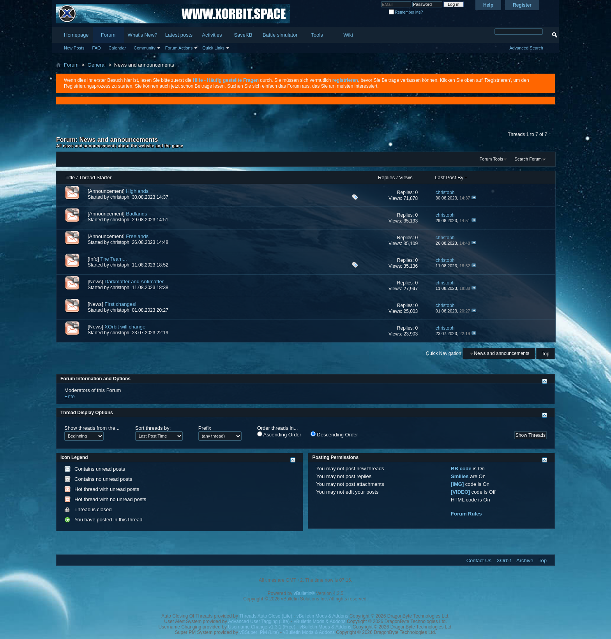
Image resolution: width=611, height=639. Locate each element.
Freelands (137, 236)
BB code (461, 468)
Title (70, 177)
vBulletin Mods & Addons (322, 616)
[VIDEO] (460, 492)
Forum (108, 35)
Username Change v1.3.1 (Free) (261, 627)
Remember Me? (406, 12)
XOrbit (504, 560)
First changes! (120, 304)
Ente (69, 396)
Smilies (460, 476)
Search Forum (528, 159)
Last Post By (451, 177)
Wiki (348, 35)
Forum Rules (466, 514)
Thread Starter (95, 177)
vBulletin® (304, 593)
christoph (119, 197)
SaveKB (243, 35)
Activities (212, 35)
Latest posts (178, 35)
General (97, 65)
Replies (386, 177)
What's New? (142, 35)
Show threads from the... (92, 428)
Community (144, 48)
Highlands (137, 191)
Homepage (76, 35)
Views (405, 177)
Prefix (204, 428)
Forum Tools (491, 159)
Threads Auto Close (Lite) (265, 616)
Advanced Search (526, 48)
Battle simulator (280, 35)
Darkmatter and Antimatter (134, 281)
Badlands (136, 214)
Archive (524, 560)
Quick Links (213, 48)
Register (522, 5)
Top (545, 353)
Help (488, 5)
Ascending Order (279, 434)
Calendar (117, 48)
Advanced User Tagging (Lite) (259, 621)
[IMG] (457, 484)
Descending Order (334, 434)
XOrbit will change (124, 327)
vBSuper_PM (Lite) (259, 632)
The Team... (113, 259)
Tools (317, 35)
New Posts (74, 48)
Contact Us (478, 560)
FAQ (96, 48)
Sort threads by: (153, 428)
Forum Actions (178, 48)
